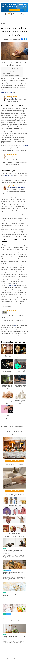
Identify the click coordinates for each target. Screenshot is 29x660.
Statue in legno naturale (13, 156)
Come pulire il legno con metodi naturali (10, 75)
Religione (7, 22)
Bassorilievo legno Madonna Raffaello (16, 187)
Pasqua (4, 548)
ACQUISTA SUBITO (14, 460)
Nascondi (16, 68)
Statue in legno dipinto (12, 98)
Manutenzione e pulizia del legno (9, 71)
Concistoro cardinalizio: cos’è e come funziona (13, 426)
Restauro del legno (6, 73)
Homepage (3, 22)
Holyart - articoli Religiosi (18, 658)
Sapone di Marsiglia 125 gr (13, 312)
